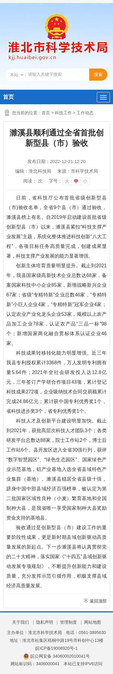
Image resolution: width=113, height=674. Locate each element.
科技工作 (63, 112)
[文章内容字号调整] (69, 181)
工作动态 (85, 112)
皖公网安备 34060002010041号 (56, 656)
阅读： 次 (32, 180)
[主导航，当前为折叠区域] (103, 97)
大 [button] (67, 181)
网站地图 (92, 622)
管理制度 (68, 622)
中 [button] (76, 181)
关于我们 (20, 622)
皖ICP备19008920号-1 (56, 648)
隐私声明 (44, 622)
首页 (8, 97)
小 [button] (85, 181)
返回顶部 (98, 601)
